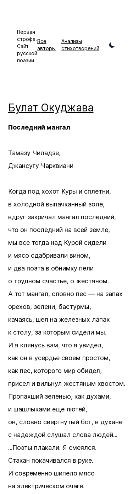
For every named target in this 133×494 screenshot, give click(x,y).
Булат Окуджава (51, 107)
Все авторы (46, 44)
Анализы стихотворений (80, 44)
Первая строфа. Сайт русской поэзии (27, 46)
